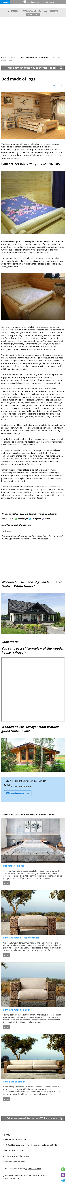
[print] (53, 85)
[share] (46, 85)
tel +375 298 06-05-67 (21, 786)
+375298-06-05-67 (7, 519)
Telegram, (35, 518)
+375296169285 (48, 164)
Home (3, 57)
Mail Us (54, 11)
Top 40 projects (33, 14)
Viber (36, 11)
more (6, 883)
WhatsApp (29, 11)
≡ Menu (5, 2)
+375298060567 (16, 11)
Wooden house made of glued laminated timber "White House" (31, 584)
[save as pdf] (61, 85)
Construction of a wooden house (21, 57)
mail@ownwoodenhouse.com (16, 1156)
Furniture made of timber (46, 57)
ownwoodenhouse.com (14, 1161)
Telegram (43, 11)
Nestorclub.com (34, 1169)
